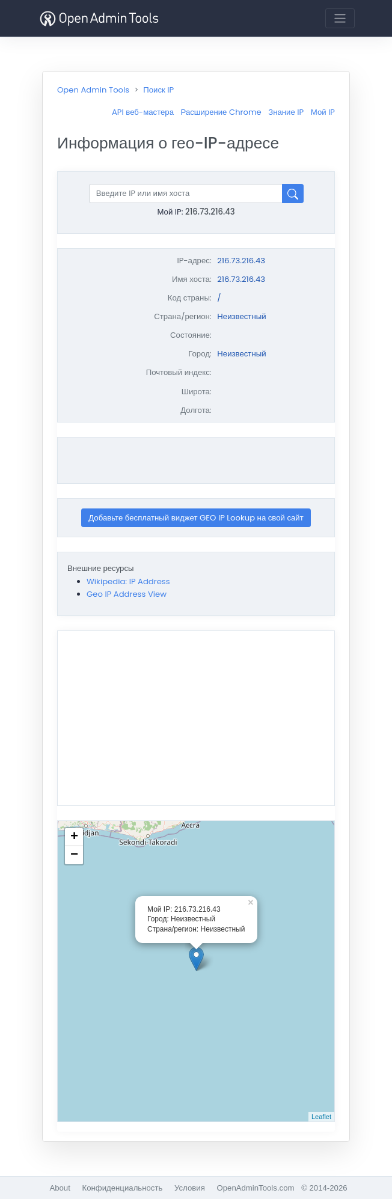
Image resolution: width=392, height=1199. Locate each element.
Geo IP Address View (127, 594)
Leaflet (321, 1116)
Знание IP (286, 112)
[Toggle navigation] (340, 18)
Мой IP (323, 112)
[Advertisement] (198, 460)
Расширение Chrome (221, 112)
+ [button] (74, 837)
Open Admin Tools (93, 90)
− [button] (74, 855)
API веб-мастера (143, 112)
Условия (189, 1187)
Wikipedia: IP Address (128, 581)
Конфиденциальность (122, 1187)
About (59, 1187)
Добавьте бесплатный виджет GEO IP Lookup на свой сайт (196, 517)
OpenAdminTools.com (255, 1187)
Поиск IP (158, 90)
